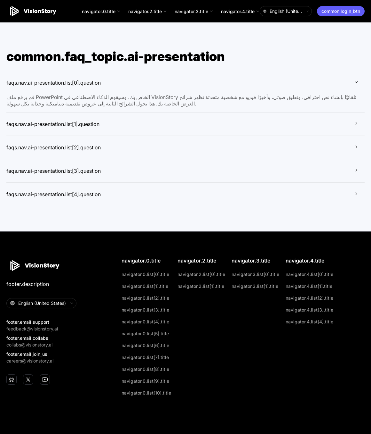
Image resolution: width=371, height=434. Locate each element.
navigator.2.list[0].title (201, 274)
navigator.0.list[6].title (145, 345)
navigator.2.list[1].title (201, 286)
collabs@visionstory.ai (29, 344)
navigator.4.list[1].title (309, 286)
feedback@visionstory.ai (32, 328)
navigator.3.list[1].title (255, 286)
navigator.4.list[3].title (309, 310)
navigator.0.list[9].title (145, 381)
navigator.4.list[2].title (309, 298)
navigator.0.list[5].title (145, 333)
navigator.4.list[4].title (309, 321)
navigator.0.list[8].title (145, 369)
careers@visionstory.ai (29, 360)
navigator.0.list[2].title (145, 298)
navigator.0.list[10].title (146, 393)
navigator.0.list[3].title (145, 310)
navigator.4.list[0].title (309, 274)
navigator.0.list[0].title (145, 274)
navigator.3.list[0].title (255, 274)
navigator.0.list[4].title (145, 321)
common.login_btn (340, 11)
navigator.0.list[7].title (145, 357)
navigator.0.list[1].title (145, 286)
